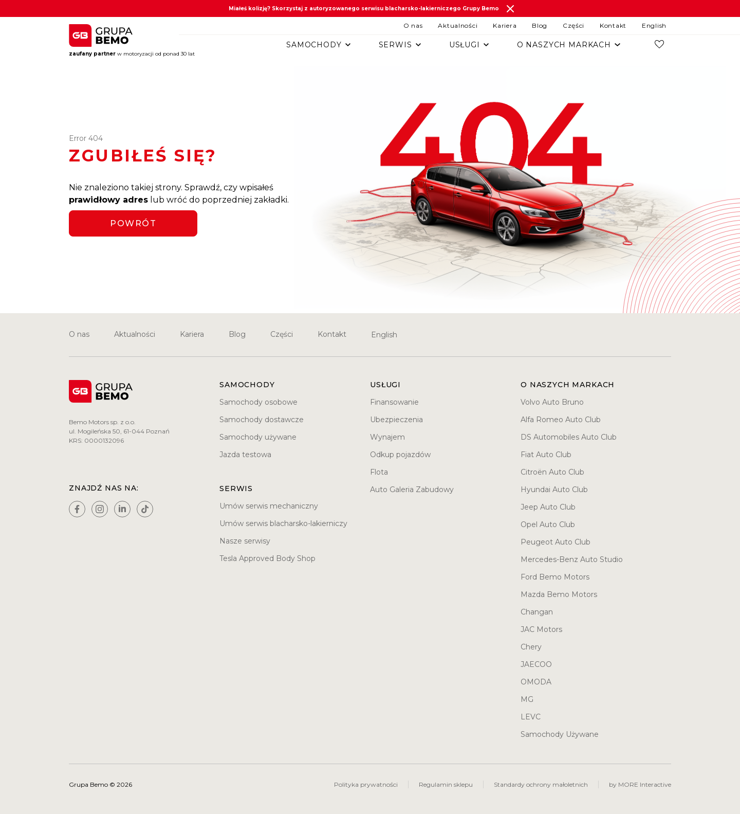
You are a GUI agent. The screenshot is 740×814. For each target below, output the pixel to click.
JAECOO (536, 664)
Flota (379, 472)
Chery (531, 647)
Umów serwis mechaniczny (268, 506)
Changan (537, 612)
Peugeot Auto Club (555, 542)
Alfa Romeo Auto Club (561, 419)
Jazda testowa (245, 454)
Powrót (133, 223)
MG (527, 699)
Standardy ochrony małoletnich (541, 784)
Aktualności (457, 25)
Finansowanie (394, 402)
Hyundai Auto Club (554, 489)
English (654, 25)
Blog (539, 25)
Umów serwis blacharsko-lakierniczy (283, 523)
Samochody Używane (560, 734)
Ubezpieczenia (396, 419)
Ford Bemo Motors (555, 577)
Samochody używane (258, 437)
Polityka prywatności (366, 784)
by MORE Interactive (640, 784)
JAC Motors (541, 629)
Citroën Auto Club (552, 472)
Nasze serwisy (244, 541)
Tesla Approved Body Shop (267, 558)
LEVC (531, 716)
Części (573, 25)
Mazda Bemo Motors (559, 594)
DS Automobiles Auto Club (569, 437)
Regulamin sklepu (446, 784)
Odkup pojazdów (400, 454)
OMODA (536, 681)
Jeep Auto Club (548, 507)
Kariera (504, 25)
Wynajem (387, 437)
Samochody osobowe (258, 402)
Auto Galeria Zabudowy (412, 489)
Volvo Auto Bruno (552, 402)
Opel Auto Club (548, 524)
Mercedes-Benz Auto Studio (572, 559)
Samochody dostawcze (261, 419)
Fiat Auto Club (546, 454)
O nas (413, 25)
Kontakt (613, 25)
